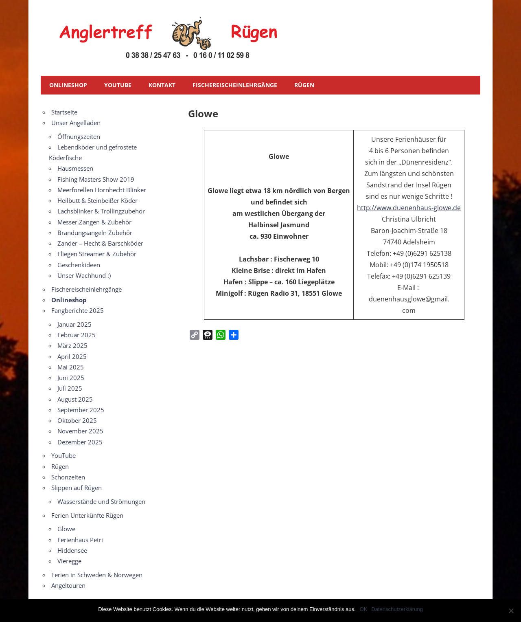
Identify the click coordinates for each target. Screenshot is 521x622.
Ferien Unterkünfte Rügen (87, 515)
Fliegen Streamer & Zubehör (96, 254)
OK (364, 609)
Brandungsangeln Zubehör (94, 233)
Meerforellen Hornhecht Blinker (101, 190)
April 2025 (72, 356)
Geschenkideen (78, 265)
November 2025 (80, 431)
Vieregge (69, 561)
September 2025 (80, 410)
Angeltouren (68, 585)
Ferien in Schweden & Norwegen (96, 575)
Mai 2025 (70, 367)
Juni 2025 (70, 378)
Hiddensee (72, 550)
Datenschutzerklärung (396, 609)
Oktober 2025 (77, 420)
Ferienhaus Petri (80, 540)
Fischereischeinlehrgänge (235, 85)
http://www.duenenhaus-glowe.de (409, 207)
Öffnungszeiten (78, 136)
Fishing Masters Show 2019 (95, 179)
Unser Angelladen (76, 123)
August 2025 (75, 399)
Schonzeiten (68, 477)
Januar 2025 (74, 324)
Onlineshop (68, 85)
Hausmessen (75, 168)
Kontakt (162, 85)
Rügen (304, 85)
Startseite (64, 112)
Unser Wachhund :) (84, 275)
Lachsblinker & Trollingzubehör (101, 211)
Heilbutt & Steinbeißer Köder (97, 200)
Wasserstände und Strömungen (101, 501)
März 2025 (72, 345)
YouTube (117, 85)
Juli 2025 (69, 388)
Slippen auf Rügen (76, 488)
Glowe (66, 529)
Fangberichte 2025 (77, 310)
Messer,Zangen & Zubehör (94, 222)
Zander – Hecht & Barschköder (100, 243)
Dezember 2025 (80, 442)
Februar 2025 (76, 335)
